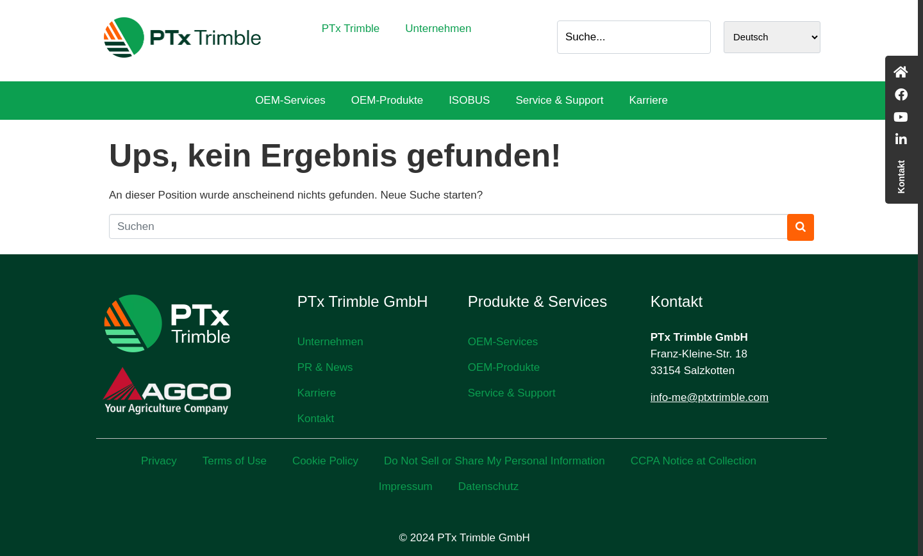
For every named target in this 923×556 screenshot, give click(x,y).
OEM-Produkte (387, 100)
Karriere (648, 100)
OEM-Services (290, 100)
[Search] (697, 37)
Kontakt (316, 419)
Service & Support (559, 100)
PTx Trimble (351, 28)
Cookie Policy (325, 461)
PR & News (325, 367)
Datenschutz (488, 486)
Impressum (406, 486)
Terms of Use (235, 461)
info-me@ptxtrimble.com (710, 397)
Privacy (159, 461)
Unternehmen (438, 28)
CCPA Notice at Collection (693, 461)
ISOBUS (469, 100)
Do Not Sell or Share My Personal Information (494, 461)
